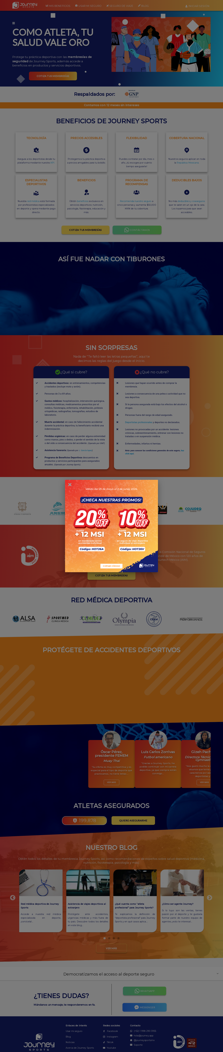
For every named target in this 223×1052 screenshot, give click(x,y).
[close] (70, 484)
